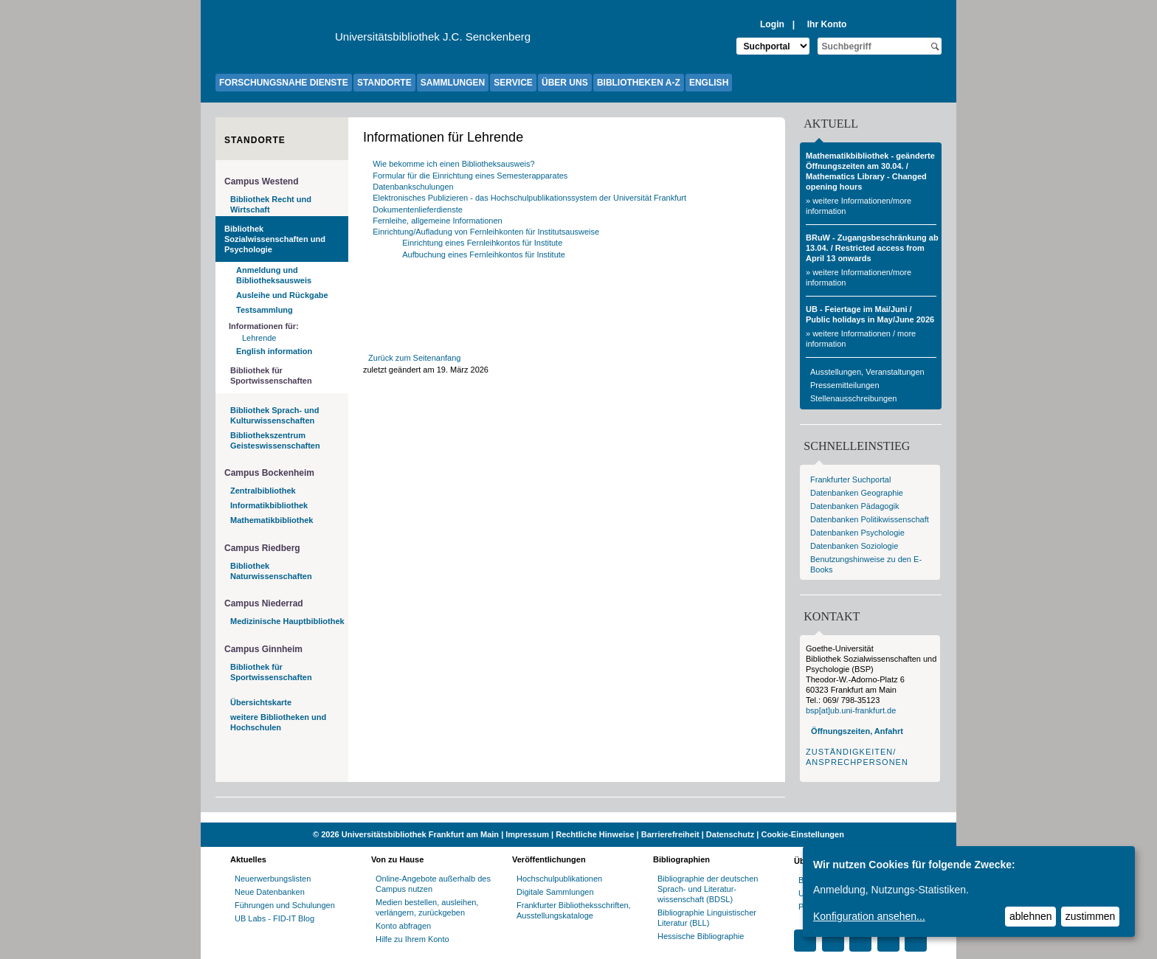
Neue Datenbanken (270, 891)
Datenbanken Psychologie (857, 532)
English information (274, 351)
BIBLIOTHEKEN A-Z (638, 82)
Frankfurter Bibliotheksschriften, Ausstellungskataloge (574, 910)
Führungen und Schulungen (285, 905)
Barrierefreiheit (670, 834)
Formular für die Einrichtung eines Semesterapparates (470, 175)
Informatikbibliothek (269, 505)
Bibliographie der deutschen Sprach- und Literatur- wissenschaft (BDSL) (707, 889)
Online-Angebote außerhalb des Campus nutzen (433, 883)
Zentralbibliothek (263, 490)
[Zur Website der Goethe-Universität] (275, 40)
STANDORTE (384, 82)
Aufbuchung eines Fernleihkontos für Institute (484, 254)
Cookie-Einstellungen (802, 834)
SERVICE (513, 82)
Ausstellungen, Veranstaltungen (867, 371)
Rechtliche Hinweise (595, 834)
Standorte (255, 140)
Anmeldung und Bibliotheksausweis (273, 275)
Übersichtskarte (260, 702)
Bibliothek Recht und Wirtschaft (270, 204)
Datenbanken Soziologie (854, 545)
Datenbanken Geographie (856, 492)
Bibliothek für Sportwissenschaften (271, 375)
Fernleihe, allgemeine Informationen (437, 220)
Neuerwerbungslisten (273, 878)
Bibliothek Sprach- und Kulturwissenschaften (274, 415)
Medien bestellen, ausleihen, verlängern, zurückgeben (427, 907)
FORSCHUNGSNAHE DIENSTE (283, 82)
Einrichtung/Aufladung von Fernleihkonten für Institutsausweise (486, 231)
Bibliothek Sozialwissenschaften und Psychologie (274, 239)
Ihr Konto (827, 24)
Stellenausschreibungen (853, 398)
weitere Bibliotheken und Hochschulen (278, 722)
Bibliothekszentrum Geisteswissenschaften (275, 440)
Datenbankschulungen (413, 186)
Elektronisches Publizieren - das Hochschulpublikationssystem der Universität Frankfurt (529, 197)
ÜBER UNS (565, 82)
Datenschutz (730, 834)
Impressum (527, 834)
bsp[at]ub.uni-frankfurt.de (851, 710)
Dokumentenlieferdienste (418, 209)
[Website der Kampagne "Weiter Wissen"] (578, 817)
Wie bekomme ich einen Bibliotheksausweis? (454, 163)
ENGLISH (708, 82)
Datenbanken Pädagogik (854, 506)
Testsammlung (264, 309)
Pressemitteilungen (845, 385)
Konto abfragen (403, 925)
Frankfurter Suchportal (850, 479)
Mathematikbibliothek (271, 520)
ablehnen (1030, 916)
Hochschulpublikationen (559, 878)
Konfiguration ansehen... (869, 916)
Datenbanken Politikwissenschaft (869, 519)
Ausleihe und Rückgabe (282, 295)
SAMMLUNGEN (453, 82)
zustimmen (1091, 916)
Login (772, 24)
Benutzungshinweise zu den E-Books (866, 564)
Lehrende (259, 337)
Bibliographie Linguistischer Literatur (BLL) (706, 917)
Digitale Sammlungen (555, 891)
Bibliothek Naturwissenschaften (271, 571)
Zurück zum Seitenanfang (414, 357)
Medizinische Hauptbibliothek (287, 621)
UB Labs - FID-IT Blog (274, 918)
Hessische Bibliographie (700, 936)
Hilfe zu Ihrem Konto (412, 939)
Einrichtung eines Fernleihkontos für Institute (483, 242)
